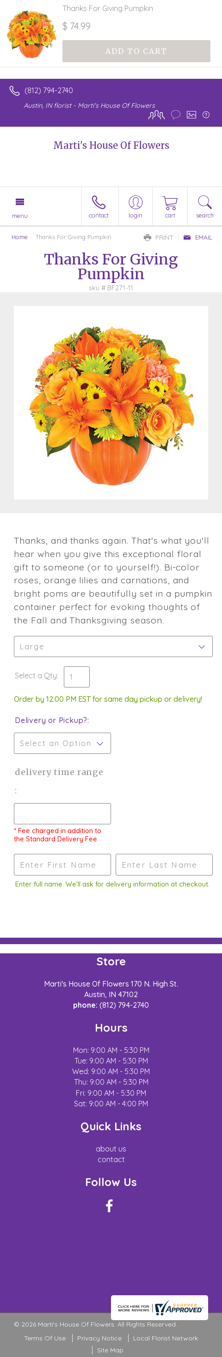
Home (20, 237)
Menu (20, 215)
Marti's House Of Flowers (111, 145)
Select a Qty (36, 675)
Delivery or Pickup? (51, 720)
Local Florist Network (165, 1338)
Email (197, 237)
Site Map (110, 1350)
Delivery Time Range (59, 772)
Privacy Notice (99, 1338)
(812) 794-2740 (49, 90)
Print (158, 237)
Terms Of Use (45, 1338)
